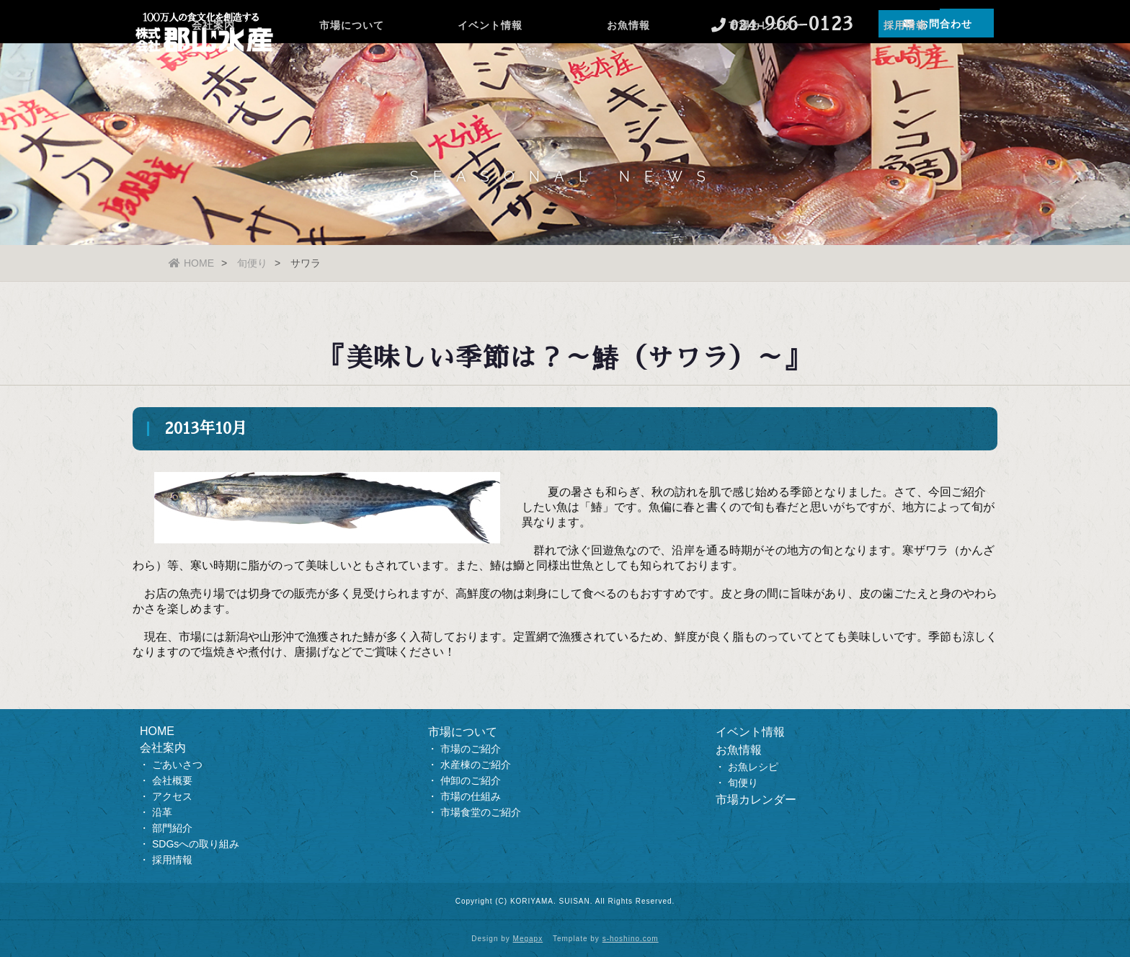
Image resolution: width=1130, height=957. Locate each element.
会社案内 (213, 68)
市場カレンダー (766, 68)
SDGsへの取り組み (195, 844)
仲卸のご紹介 (470, 780)
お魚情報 (628, 68)
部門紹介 (172, 828)
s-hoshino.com (630, 939)
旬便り (252, 263)
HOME (191, 263)
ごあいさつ (177, 764)
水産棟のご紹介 (475, 764)
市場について (351, 68)
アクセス (172, 796)
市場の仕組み (470, 796)
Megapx (528, 939)
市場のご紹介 (470, 749)
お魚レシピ (753, 767)
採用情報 (905, 68)
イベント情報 (490, 68)
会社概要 (172, 780)
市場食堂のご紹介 (480, 812)
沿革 (162, 812)
